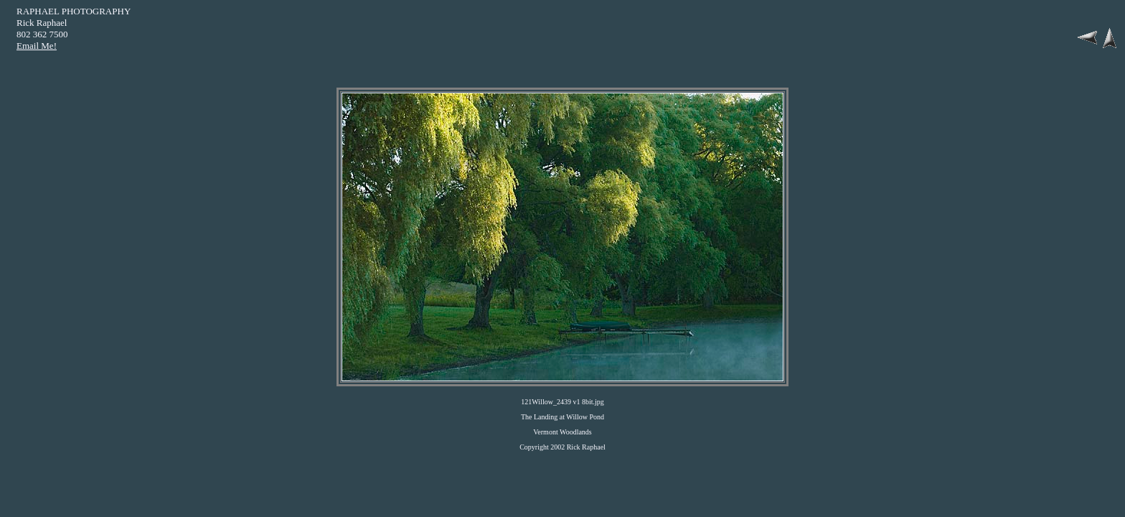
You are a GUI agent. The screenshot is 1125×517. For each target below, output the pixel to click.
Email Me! (37, 45)
